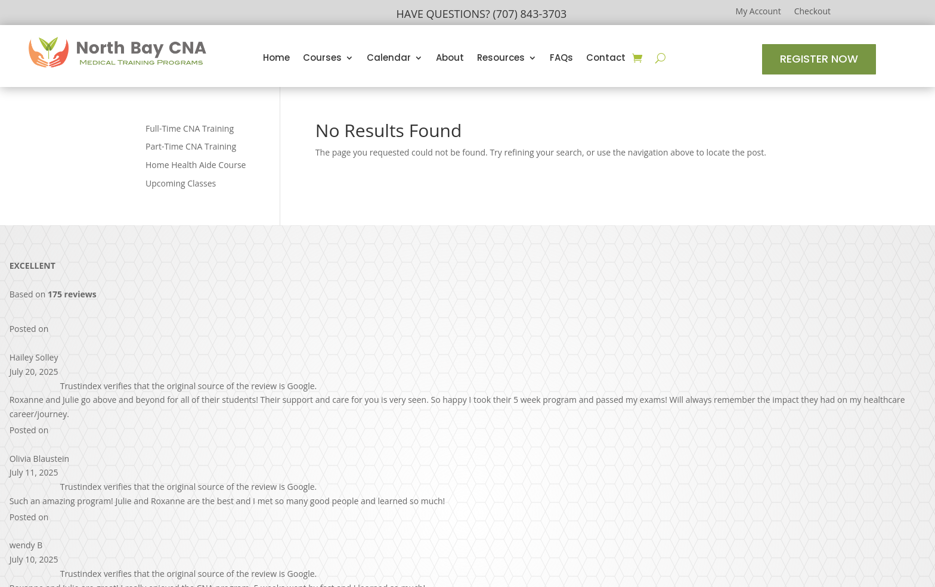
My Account (758, 12)
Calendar (389, 59)
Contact (606, 59)
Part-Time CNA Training (190, 146)
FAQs (561, 59)
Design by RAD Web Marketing (516, 561)
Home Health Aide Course (195, 164)
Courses (322, 59)
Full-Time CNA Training (189, 128)
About (450, 59)
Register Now (819, 58)
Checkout (812, 12)
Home (276, 59)
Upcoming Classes (180, 183)
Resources (501, 59)
